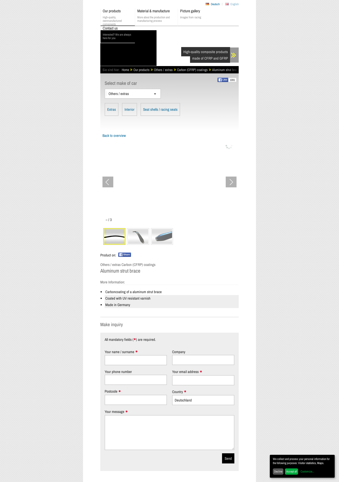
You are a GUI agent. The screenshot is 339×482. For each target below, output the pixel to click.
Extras (111, 109)
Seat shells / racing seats (160, 109)
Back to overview (114, 135)
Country (177, 392)
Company (178, 352)
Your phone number (118, 372)
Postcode (111, 391)
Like (223, 79)
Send (228, 458)
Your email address (185, 372)
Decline (278, 471)
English (234, 4)
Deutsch (215, 4)
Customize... (307, 471)
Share (124, 254)
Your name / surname (119, 352)
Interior (129, 109)
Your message (114, 411)
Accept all (291, 471)
